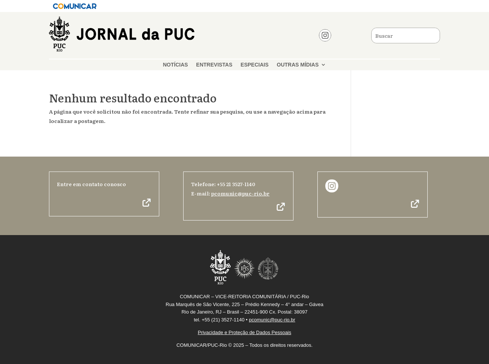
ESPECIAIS (255, 65)
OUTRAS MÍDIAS (298, 65)
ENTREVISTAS (214, 65)
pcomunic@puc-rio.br (240, 193)
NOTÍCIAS (175, 65)
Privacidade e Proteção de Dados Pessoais (244, 332)
